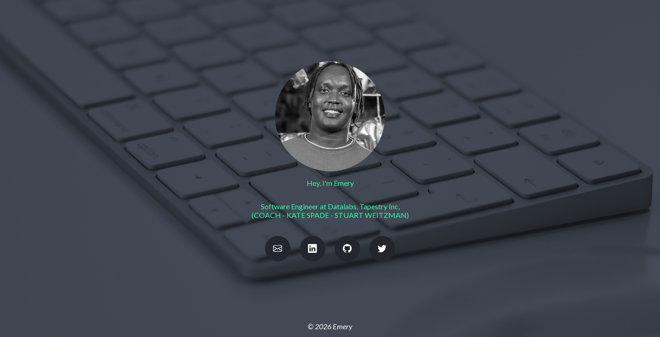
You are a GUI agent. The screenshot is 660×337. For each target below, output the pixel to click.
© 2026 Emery (330, 326)
